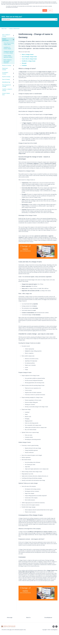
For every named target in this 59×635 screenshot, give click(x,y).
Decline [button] (50, 10)
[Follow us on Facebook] (56, 626)
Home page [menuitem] (9, 617)
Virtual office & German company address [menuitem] (9, 43)
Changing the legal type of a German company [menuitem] (9, 52)
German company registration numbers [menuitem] (8, 56)
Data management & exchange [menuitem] (6, 85)
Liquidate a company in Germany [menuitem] (7, 90)
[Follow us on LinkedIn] (54, 626)
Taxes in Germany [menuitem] (6, 79)
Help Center (4, 28)
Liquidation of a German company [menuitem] (7, 48)
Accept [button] (45, 10)
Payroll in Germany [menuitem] (6, 76)
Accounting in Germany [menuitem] (5, 73)
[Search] (56, 19)
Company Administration (14, 28)
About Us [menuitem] (28, 617)
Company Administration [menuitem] (5, 39)
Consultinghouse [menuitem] (48, 617)
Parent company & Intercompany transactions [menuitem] (7, 61)
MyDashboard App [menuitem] (6, 82)
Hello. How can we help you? (12, 17)
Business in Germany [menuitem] (6, 65)
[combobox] (28, 19)
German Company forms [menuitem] (6, 94)
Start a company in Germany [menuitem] (6, 35)
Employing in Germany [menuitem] (5, 69)
